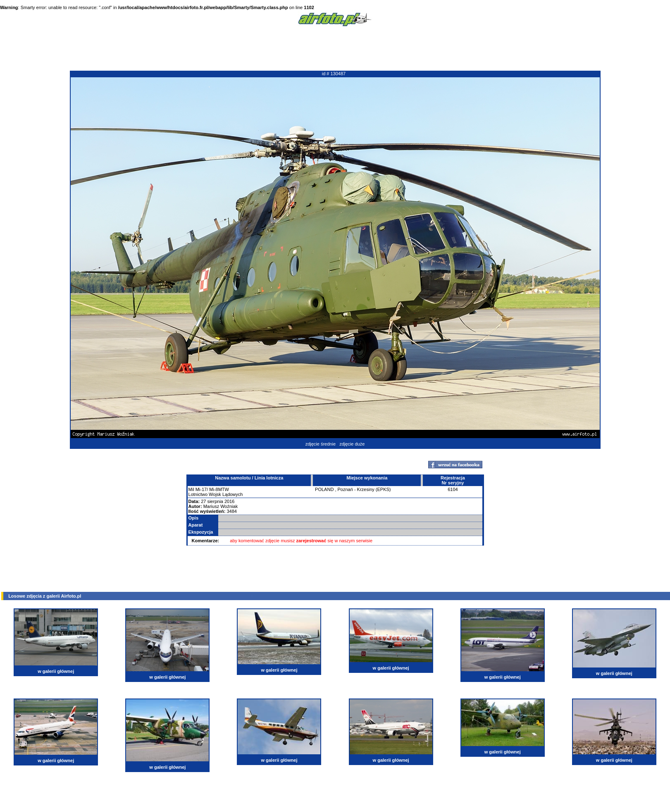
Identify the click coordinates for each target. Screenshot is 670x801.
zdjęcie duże (352, 443)
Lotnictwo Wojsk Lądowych (215, 494)
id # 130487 (334, 73)
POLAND (324, 489)
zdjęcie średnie (320, 443)
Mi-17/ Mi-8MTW (212, 489)
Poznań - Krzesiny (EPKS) (364, 489)
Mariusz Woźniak (220, 506)
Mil (191, 489)
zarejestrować (311, 540)
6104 (453, 489)
